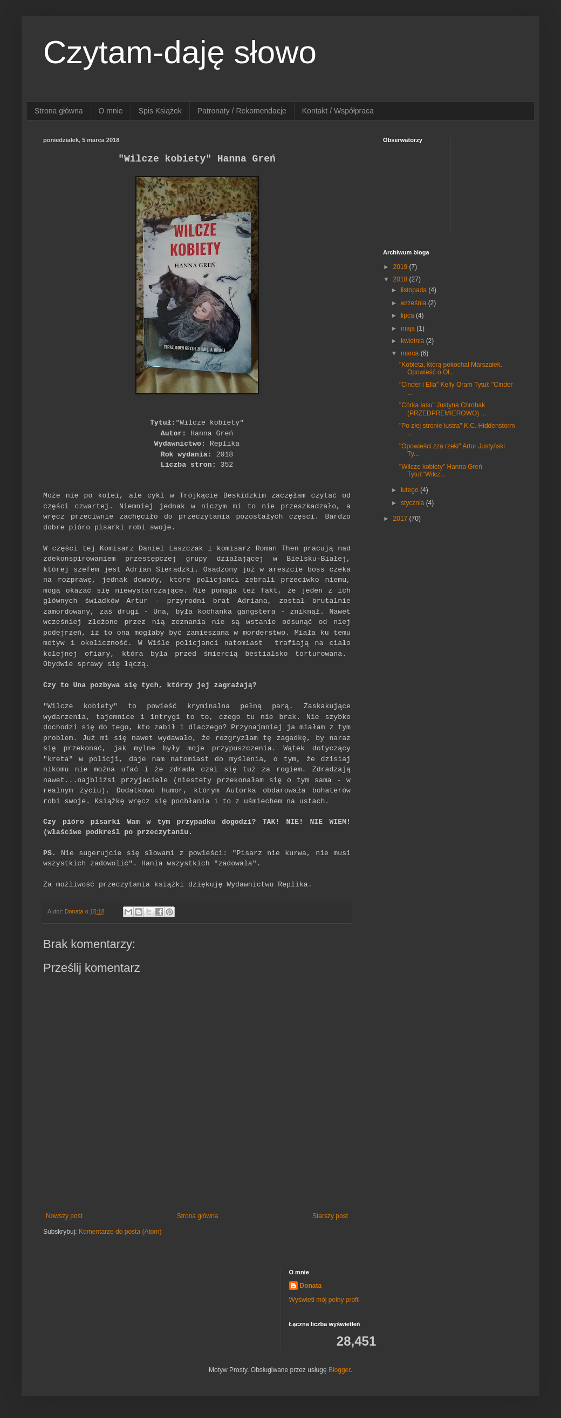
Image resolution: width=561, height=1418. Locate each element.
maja (408, 328)
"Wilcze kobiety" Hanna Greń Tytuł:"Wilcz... (440, 470)
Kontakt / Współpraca (338, 110)
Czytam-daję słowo (180, 52)
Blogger (340, 1370)
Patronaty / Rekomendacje (241, 110)
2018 (401, 279)
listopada (414, 290)
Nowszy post (64, 1216)
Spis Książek (160, 110)
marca (411, 353)
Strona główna (59, 110)
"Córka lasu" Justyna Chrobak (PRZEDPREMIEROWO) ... (443, 408)
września (414, 303)
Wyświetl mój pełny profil (324, 1299)
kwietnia (413, 341)
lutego (410, 490)
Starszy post (330, 1216)
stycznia (413, 503)
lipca (408, 315)
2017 (401, 518)
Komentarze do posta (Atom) (120, 1231)
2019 (401, 267)
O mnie (111, 110)
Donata (311, 1285)
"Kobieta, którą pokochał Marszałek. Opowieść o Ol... (450, 368)
